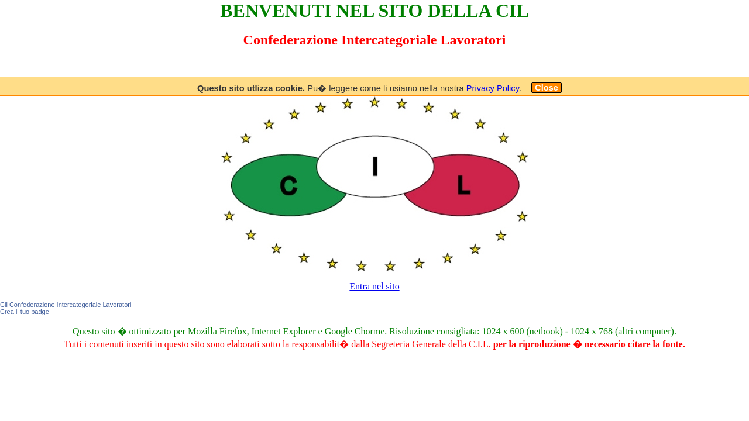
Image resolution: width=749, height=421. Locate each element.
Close (546, 87)
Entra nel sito (374, 286)
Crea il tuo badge (24, 311)
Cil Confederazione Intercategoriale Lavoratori (65, 304)
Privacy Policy (492, 88)
